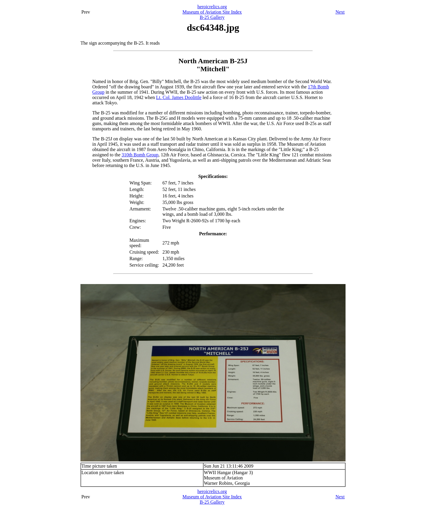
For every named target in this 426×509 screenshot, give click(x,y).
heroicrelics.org (212, 6)
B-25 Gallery (212, 17)
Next (340, 11)
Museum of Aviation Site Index (212, 11)
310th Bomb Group (140, 154)
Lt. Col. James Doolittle (178, 97)
